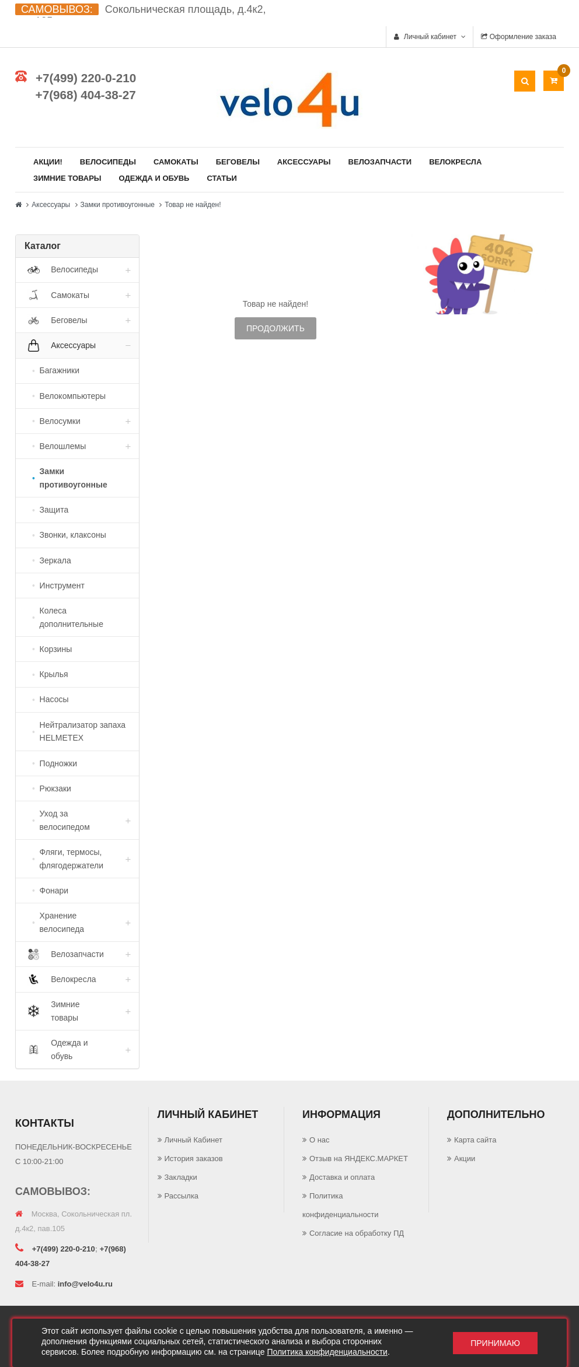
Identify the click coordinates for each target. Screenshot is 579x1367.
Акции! (47, 161)
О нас (319, 1139)
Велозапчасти (380, 161)
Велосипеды (108, 161)
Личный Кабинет (193, 1139)
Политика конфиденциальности (327, 1352)
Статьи (222, 178)
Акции (464, 1158)
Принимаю (495, 1343)
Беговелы (238, 161)
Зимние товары (67, 178)
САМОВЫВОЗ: (57, 9)
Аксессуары (304, 161)
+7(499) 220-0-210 (86, 78)
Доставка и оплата (342, 1177)
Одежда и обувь (154, 178)
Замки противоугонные (118, 205)
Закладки (181, 1177)
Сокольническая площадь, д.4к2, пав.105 (140, 15)
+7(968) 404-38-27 (86, 94)
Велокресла (455, 161)
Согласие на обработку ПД (356, 1233)
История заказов (194, 1158)
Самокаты (176, 161)
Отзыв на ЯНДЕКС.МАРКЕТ (358, 1158)
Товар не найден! (193, 205)
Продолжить (275, 328)
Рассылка (182, 1195)
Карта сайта (475, 1139)
